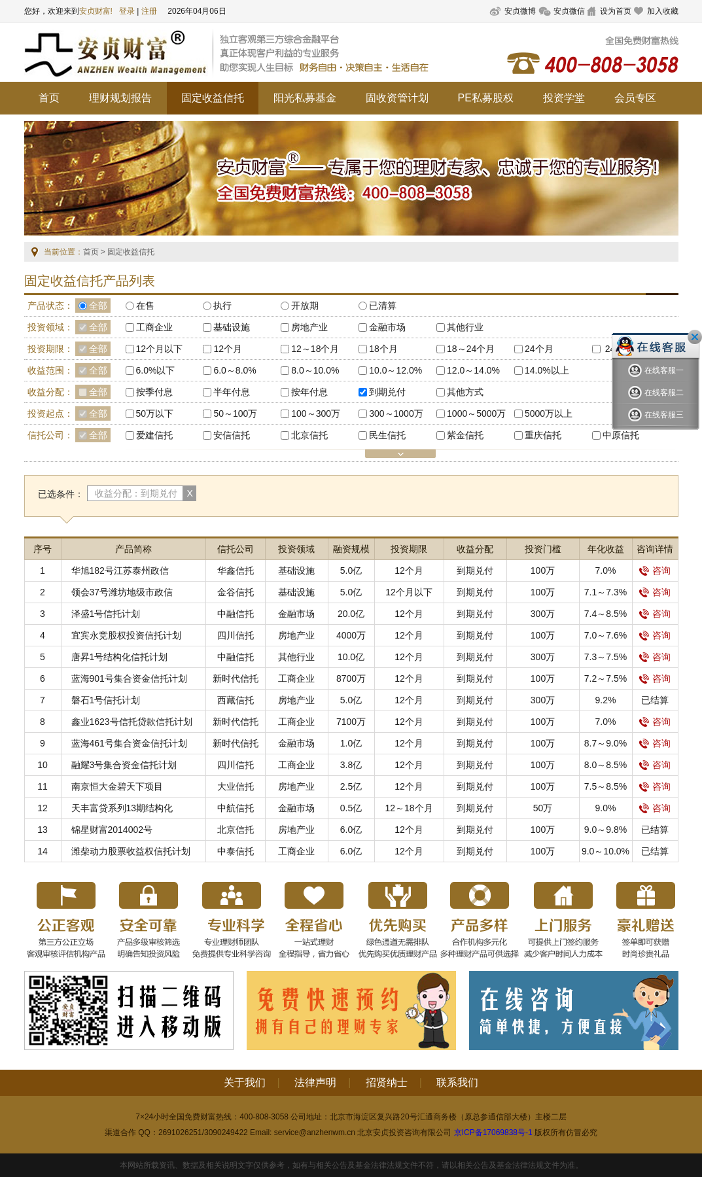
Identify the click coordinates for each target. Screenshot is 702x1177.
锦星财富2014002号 (112, 829)
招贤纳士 (387, 1082)
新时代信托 (235, 678)
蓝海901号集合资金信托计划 (129, 678)
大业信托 (235, 786)
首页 (49, 97)
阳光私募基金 (304, 97)
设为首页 (615, 11)
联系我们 (457, 1082)
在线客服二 (656, 393)
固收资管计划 (397, 97)
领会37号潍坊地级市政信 (122, 592)
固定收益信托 (212, 97)
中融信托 (235, 613)
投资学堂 (564, 97)
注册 (149, 11)
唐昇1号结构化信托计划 (119, 657)
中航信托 (235, 808)
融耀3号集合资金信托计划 (124, 765)
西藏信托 (235, 700)
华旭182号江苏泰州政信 (120, 570)
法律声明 (315, 1082)
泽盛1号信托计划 (106, 613)
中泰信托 (235, 851)
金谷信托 (235, 592)
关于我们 (245, 1082)
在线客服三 (656, 415)
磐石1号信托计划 (106, 700)
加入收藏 (662, 11)
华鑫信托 (235, 570)
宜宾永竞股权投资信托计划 (126, 635)
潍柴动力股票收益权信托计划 (130, 851)
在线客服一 (656, 371)
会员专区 (635, 97)
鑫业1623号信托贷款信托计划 (131, 721)
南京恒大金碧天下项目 (117, 786)
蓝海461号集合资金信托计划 (129, 743)
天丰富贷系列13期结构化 (122, 808)
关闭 (695, 337)
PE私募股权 (486, 97)
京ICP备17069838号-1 (493, 1132)
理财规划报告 (120, 97)
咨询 (655, 570)
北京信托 (235, 829)
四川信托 (235, 635)
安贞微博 (520, 11)
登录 (127, 11)
